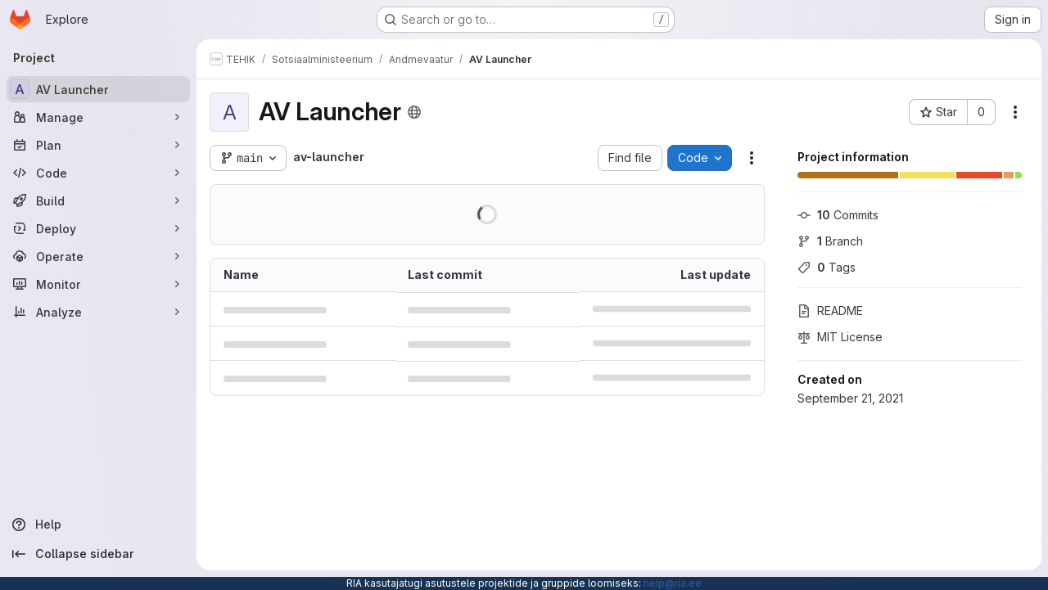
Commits (838, 215)
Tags (826, 267)
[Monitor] (98, 284)
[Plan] (98, 145)
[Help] (98, 524)
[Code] (98, 173)
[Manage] (98, 117)
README (830, 311)
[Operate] (98, 256)
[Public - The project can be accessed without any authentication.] (414, 112)
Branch (830, 241)
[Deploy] (98, 228)
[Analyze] (98, 312)
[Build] (98, 200)
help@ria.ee (673, 583)
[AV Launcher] (98, 89)
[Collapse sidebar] (98, 554)
